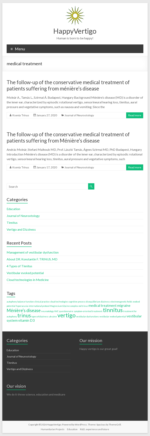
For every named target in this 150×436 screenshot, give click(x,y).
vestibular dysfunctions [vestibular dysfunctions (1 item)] (87, 316)
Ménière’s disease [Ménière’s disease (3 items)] (24, 310)
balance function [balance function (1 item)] (25, 301)
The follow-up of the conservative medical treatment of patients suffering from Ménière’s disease (68, 137)
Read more (134, 115)
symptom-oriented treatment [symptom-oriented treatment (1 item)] (88, 311)
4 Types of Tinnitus (19, 266)
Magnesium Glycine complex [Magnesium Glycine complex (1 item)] (64, 306)
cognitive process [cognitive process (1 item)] (77, 301)
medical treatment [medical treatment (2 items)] (102, 305)
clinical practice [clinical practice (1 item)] (42, 301)
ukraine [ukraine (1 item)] (53, 316)
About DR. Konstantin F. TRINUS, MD (32, 259)
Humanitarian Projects (52, 429)
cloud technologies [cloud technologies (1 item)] (59, 301)
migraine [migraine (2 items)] (123, 305)
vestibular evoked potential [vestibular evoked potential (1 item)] (112, 316)
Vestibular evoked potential (25, 273)
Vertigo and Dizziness (21, 229)
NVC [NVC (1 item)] (56, 311)
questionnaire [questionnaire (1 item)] (66, 311)
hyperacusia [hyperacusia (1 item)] (22, 306)
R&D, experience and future (94, 429)
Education (13, 209)
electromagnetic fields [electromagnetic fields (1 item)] (121, 301)
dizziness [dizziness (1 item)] (105, 301)
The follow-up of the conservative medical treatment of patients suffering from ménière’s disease (68, 85)
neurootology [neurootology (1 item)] (47, 311)
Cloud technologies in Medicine (28, 280)
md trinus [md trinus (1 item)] (83, 306)
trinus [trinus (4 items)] (24, 315)
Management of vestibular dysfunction (33, 252)
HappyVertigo (74, 31)
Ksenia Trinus (20, 115)
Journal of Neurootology (79, 115)
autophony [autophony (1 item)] (12, 301)
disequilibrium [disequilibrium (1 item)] (93, 301)
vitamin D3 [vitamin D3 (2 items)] (26, 320)
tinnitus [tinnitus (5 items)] (113, 309)
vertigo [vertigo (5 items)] (66, 315)
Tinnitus (12, 222)
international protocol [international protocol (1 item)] (39, 306)
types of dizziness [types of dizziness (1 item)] (39, 316)
